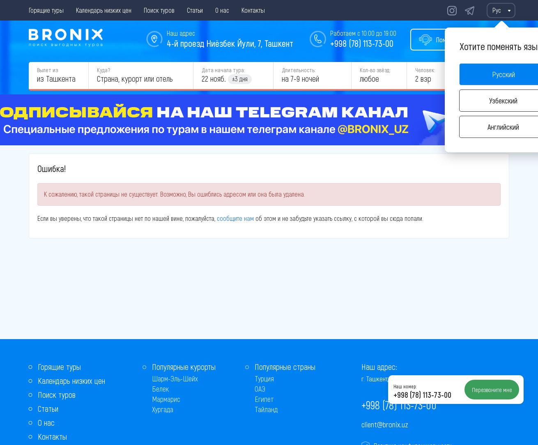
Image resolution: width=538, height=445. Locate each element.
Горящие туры (46, 10)
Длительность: (298, 70)
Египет (264, 399)
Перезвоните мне (492, 389)
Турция (264, 378)
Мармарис (166, 399)
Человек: (425, 70)
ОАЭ (260, 388)
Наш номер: (404, 386)
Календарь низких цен (103, 10)
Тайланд (266, 409)
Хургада (162, 409)
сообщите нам (235, 218)
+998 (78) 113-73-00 (361, 43)
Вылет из (47, 70)
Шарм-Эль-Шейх (175, 378)
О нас (222, 10)
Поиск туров (159, 10)
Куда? (103, 70)
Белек (160, 388)
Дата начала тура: (223, 70)
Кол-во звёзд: (375, 70)
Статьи (195, 10)
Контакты (253, 10)
